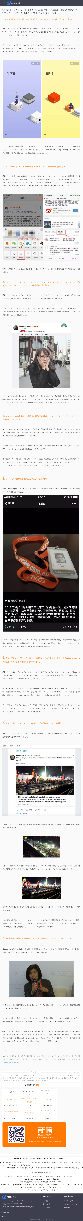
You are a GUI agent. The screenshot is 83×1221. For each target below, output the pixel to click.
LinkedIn (60, 1158)
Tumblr (39, 1158)
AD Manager (68, 1201)
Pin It (67, 1158)
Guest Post (6, 1216)
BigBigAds (47, 1204)
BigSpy (45, 1201)
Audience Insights (70, 1204)
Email (46, 1158)
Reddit (32, 1158)
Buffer (52, 1158)
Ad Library (67, 1207)
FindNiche (46, 1207)
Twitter (25, 1158)
